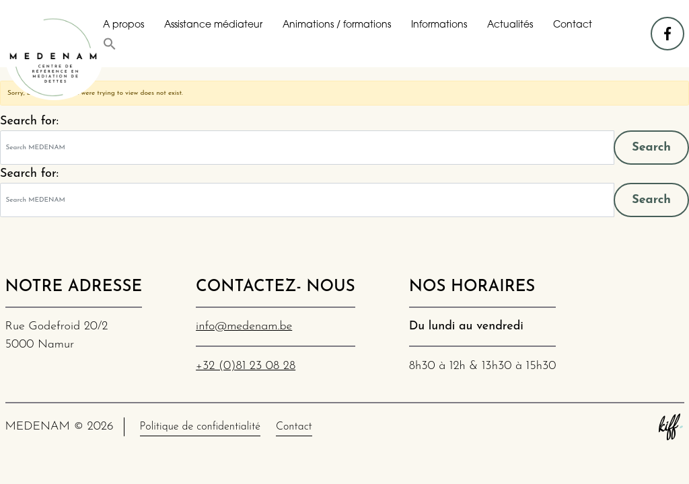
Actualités (510, 25)
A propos (123, 25)
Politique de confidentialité (200, 426)
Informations (439, 25)
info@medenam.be (244, 326)
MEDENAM (54, 57)
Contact (572, 25)
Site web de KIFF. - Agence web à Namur (670, 426)
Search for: (29, 121)
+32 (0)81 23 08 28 (245, 366)
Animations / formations (337, 25)
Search (651, 147)
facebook (668, 27)
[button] (109, 43)
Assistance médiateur (213, 25)
